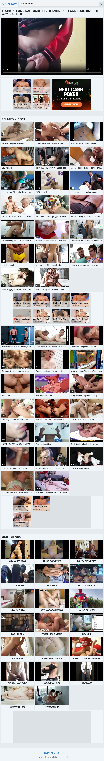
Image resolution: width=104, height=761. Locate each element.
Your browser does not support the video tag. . (52, 46)
